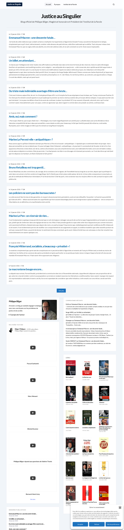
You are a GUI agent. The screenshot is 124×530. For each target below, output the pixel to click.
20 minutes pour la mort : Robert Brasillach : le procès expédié (105, 428)
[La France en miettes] (87, 444)
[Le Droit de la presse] (103, 468)
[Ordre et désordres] (87, 393)
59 (24, 136)
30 (24, 34)
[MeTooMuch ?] (71, 367)
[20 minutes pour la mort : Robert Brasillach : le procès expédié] (104, 417)
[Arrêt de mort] (70, 468)
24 (24, 189)
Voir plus (61, 291)
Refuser (96, 524)
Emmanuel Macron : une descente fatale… (23, 514)
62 (24, 57)
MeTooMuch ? (70, 377)
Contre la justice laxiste (72, 427)
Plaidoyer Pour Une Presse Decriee (89, 502)
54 (24, 212)
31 (23, 266)
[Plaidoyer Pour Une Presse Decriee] (87, 493)
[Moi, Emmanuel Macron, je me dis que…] (104, 367)
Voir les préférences (113, 524)
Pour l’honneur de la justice (106, 454)
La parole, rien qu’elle (71, 402)
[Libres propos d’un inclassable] (103, 493)
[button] (120, 507)
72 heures (101, 402)
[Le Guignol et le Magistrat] (87, 468)
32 (24, 243)
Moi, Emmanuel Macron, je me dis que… (106, 377)
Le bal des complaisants (88, 427)
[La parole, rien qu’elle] (71, 393)
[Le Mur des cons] (87, 367)
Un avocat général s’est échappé (72, 502)
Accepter (80, 524)
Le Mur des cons (86, 377)
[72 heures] (104, 393)
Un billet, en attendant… (17, 519)
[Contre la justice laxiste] (70, 417)
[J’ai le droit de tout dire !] (71, 444)
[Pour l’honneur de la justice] (103, 444)
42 (24, 164)
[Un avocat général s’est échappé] (71, 493)
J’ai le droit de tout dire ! (72, 454)
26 (24, 113)
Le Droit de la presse (104, 478)
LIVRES (68, 357)
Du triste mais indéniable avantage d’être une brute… (27, 524)
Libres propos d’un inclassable (104, 503)
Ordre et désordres (87, 402)
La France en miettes (88, 454)
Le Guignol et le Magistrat (89, 478)
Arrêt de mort (69, 478)
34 (24, 87)
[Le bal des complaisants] (87, 417)
